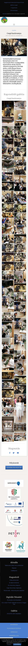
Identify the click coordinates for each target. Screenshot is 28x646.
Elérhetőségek (14, 10)
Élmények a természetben (14, 600)
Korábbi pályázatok (14, 467)
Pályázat (14, 568)
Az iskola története (14, 582)
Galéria (14, 30)
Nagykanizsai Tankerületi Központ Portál (14, 2)
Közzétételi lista (14, 635)
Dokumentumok (14, 580)
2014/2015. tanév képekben (14, 613)
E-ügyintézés (14, 7)
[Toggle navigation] (14, 24)
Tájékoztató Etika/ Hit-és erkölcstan (14, 565)
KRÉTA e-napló (14, 5)
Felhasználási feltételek (14, 628)
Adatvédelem (14, 624)
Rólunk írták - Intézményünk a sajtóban (14, 590)
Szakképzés (14, 570)
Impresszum (14, 632)
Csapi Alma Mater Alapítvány (14, 588)
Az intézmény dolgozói (14, 585)
